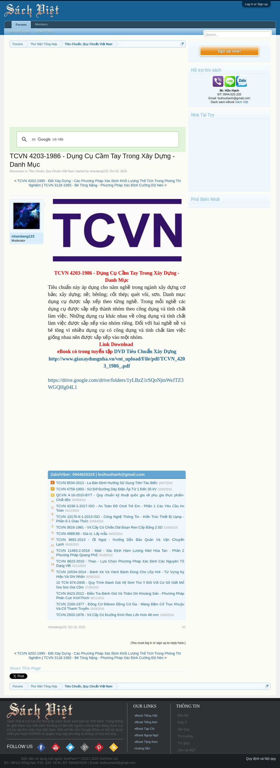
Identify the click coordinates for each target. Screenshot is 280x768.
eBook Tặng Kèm (146, 741)
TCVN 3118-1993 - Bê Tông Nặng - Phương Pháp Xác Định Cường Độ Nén (104, 185)
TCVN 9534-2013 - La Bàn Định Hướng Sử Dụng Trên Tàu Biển (106, 483)
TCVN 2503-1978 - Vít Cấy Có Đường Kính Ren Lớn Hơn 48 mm (107, 615)
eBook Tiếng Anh (146, 722)
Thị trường (185, 736)
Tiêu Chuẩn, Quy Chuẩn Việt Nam (51, 171)
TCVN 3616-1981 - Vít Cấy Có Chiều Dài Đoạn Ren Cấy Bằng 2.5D (109, 527)
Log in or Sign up (256, 4)
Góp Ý (182, 722)
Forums (21, 24)
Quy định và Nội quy (261, 759)
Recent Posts (44, 31)
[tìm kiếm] (97, 139)
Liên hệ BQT (186, 750)
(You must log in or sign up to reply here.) (158, 642)
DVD (145, 351)
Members (41, 24)
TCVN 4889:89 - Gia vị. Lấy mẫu (81, 534)
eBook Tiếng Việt (146, 715)
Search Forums (19, 31)
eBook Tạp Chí (144, 728)
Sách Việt (241, 102)
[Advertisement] (98, 88)
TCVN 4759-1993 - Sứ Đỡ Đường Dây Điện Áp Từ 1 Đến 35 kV (106, 489)
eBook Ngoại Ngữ (146, 735)
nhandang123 (99, 171)
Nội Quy (183, 729)
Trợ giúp (183, 743)
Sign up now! (229, 51)
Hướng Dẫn (142, 748)
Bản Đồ (183, 715)
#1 (184, 627)
